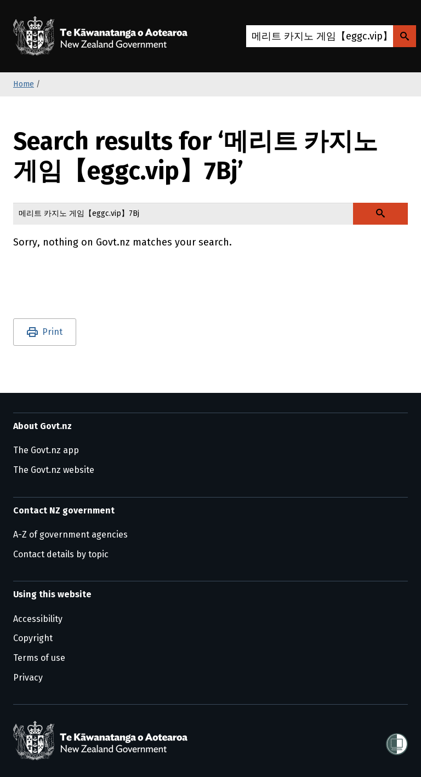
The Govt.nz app (46, 450)
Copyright (33, 638)
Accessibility (37, 619)
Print (52, 332)
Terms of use (39, 658)
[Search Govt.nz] (404, 36)
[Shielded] (397, 741)
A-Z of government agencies (70, 534)
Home (23, 84)
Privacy (28, 677)
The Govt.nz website (53, 470)
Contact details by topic (61, 554)
